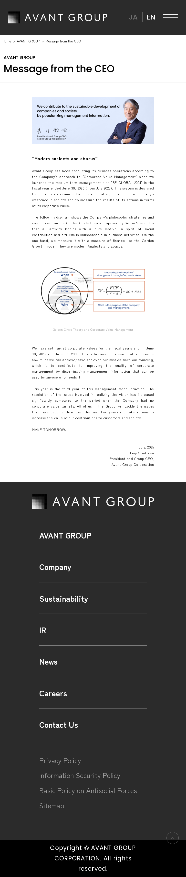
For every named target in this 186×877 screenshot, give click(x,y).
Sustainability (63, 598)
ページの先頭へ (172, 838)
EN (151, 17)
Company (55, 566)
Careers (53, 692)
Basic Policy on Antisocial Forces (88, 790)
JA (133, 17)
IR (42, 629)
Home (6, 41)
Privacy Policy (60, 760)
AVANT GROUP (57, 17)
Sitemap (51, 805)
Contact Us (58, 724)
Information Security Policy (79, 775)
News (48, 661)
